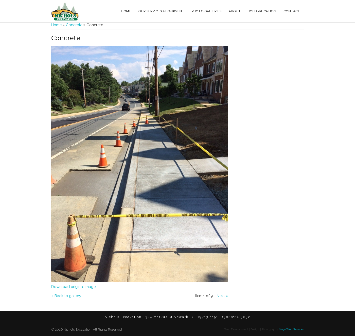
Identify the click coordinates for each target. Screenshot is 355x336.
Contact (292, 11)
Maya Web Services (291, 329)
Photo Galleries (206, 11)
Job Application (262, 11)
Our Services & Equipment (161, 11)
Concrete (74, 25)
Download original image (73, 286)
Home (126, 11)
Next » (222, 296)
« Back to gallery (66, 296)
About (235, 11)
